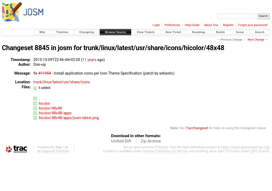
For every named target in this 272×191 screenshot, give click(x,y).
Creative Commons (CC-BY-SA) (165, 151)
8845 (42, 48)
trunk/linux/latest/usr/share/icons (61, 82)
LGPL (254, 151)
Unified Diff (121, 141)
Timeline (62, 32)
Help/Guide (192, 25)
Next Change (256, 39)
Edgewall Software (55, 151)
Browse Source (115, 32)
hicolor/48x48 (50, 108)
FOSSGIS (161, 147)
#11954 (44, 73)
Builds (220, 32)
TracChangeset (197, 128)
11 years (89, 60)
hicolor (44, 103)
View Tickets (146, 32)
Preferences (172, 25)
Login (156, 25)
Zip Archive (151, 141)
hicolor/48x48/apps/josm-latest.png (69, 118)
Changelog (86, 32)
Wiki (42, 32)
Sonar (240, 32)
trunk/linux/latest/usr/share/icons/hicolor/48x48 (153, 48)
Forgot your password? (253, 25)
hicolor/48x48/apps (55, 113)
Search (260, 32)
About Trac (211, 25)
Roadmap (198, 32)
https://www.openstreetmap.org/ (245, 147)
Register (228, 25)
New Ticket (173, 32)
